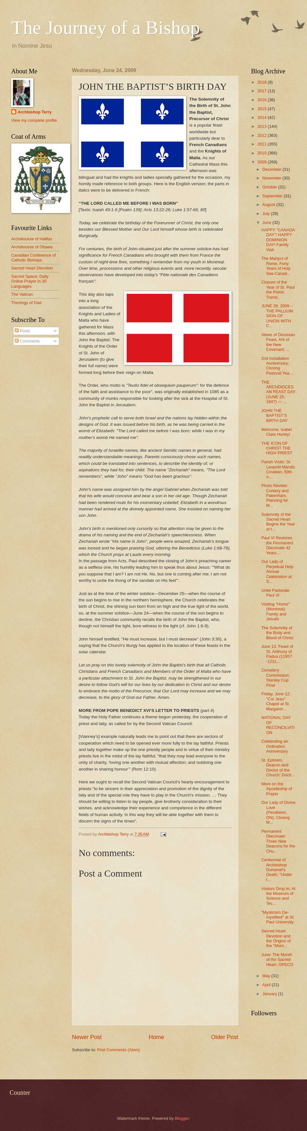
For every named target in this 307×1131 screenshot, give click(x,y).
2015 (262, 108)
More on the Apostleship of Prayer (276, 788)
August (269, 204)
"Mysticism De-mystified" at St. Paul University (278, 917)
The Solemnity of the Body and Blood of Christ (277, 632)
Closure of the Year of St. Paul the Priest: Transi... (278, 289)
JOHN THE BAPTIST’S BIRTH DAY (274, 415)
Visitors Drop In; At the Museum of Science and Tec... (278, 896)
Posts (22, 330)
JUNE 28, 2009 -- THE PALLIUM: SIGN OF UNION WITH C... (277, 315)
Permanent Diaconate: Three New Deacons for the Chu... (278, 841)
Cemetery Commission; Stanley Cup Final (275, 677)
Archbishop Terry (34, 112)
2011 (262, 144)
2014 (262, 117)
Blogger (182, 1118)
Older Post (224, 1037)
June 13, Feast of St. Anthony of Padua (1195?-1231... (277, 654)
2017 (262, 90)
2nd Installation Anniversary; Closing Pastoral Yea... (277, 366)
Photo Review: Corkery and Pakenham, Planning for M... (274, 495)
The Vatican (22, 294)
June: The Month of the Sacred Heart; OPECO (277, 959)
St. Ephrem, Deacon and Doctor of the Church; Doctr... (278, 767)
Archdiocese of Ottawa (32, 246)
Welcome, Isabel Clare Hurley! (276, 432)
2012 (262, 135)
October (270, 187)
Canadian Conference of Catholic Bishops (33, 257)
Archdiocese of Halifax (31, 238)
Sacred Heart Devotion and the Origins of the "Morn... (276, 938)
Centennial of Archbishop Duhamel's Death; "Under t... (276, 869)
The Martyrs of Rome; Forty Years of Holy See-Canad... (275, 266)
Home (156, 1037)
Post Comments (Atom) (118, 1049)
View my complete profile (34, 120)
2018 (262, 82)
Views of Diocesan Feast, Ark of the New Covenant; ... (278, 342)
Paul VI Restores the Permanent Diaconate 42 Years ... (277, 545)
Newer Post (87, 1037)
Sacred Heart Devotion (32, 268)
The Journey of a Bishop (105, 27)
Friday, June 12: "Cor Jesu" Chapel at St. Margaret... (275, 701)
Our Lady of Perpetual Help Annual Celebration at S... (277, 571)
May (266, 975)
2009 (262, 162)
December (272, 169)
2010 (262, 153)
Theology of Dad (26, 302)
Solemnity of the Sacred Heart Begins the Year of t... (278, 522)
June (267, 222)
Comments (27, 341)
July (266, 213)
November (272, 178)
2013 (262, 126)
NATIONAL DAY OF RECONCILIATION (278, 725)
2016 (262, 99)
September (273, 196)
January (270, 993)
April (267, 984)
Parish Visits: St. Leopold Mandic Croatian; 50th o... (278, 469)
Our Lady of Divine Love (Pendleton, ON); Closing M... (278, 812)
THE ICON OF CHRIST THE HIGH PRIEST (276, 448)
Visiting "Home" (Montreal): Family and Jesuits (275, 611)
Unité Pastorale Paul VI (275, 593)
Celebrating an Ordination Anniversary (274, 746)
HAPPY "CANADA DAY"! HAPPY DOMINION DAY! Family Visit (278, 239)
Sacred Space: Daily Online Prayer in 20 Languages (30, 281)
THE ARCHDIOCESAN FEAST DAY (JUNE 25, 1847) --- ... (278, 392)
